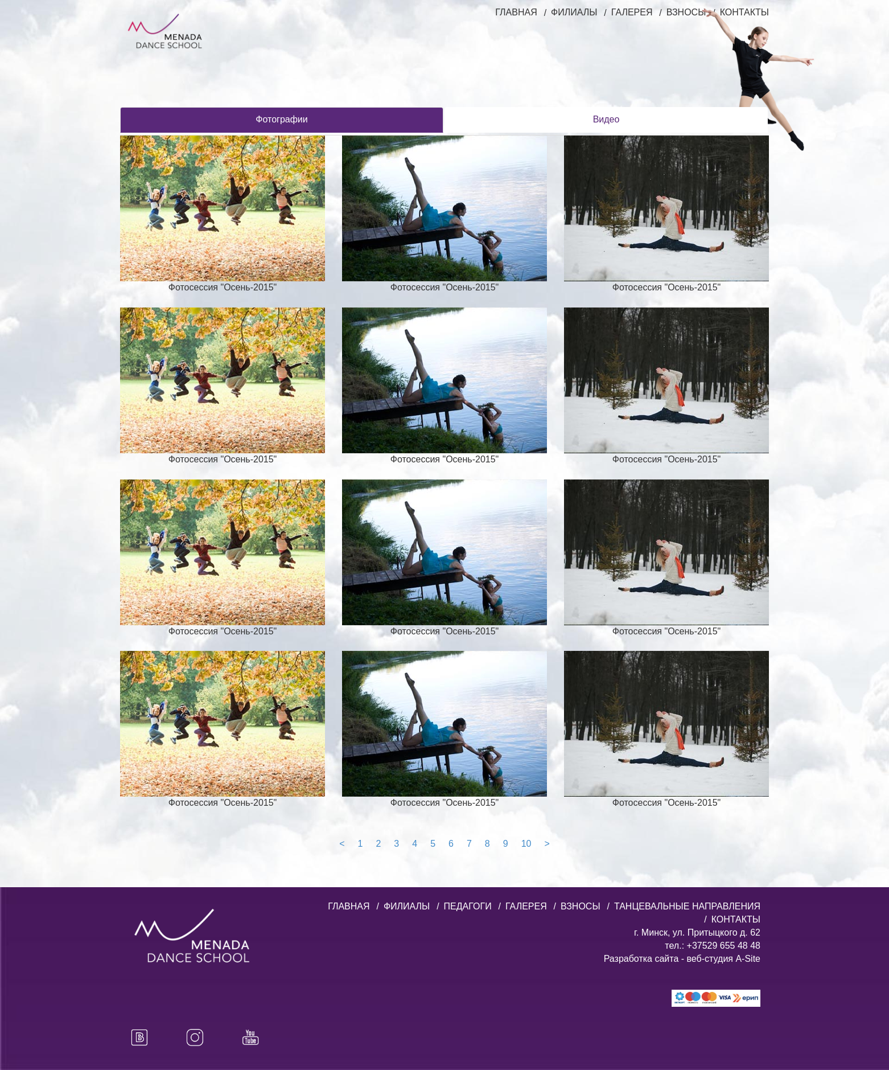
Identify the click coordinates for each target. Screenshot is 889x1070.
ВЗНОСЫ (580, 906)
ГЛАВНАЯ (516, 12)
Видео (606, 119)
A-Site (747, 959)
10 (526, 843)
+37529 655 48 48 (722, 945)
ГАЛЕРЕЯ (632, 12)
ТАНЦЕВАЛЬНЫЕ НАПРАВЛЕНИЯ (687, 906)
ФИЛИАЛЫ (574, 12)
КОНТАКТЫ (735, 919)
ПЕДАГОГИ (468, 906)
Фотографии (281, 119)
